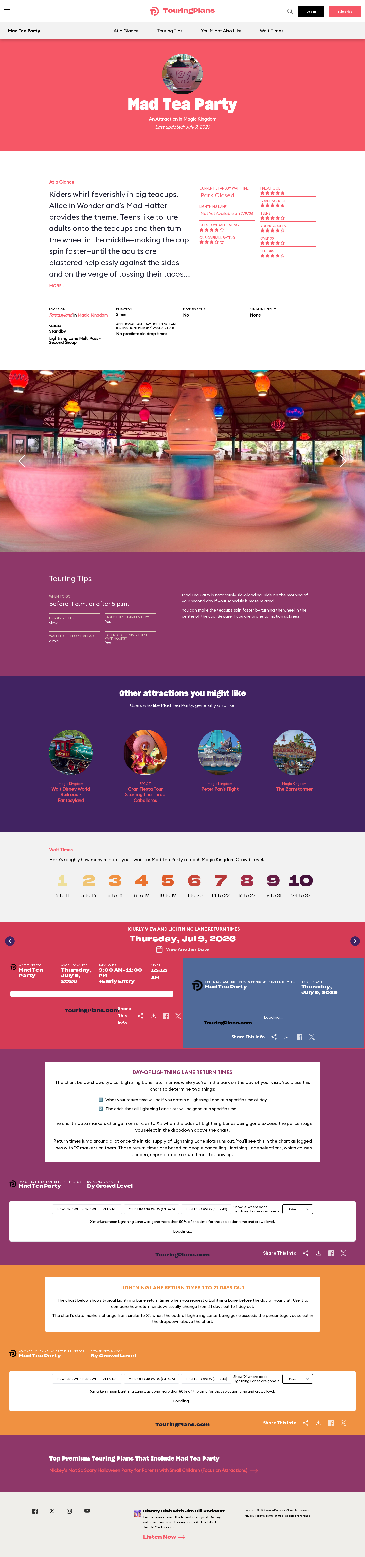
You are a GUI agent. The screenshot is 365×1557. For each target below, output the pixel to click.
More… (56, 285)
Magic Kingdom (199, 119)
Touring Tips (169, 31)
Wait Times (271, 31)
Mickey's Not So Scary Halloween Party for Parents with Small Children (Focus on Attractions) (153, 1470)
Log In (311, 11)
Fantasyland (60, 315)
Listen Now (165, 1537)
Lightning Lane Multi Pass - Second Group (75, 340)
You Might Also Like (221, 31)
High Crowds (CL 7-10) (206, 1209)
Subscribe (345, 11)
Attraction (166, 119)
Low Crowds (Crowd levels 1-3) (87, 1209)
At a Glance (126, 31)
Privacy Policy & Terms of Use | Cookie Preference (277, 1515)
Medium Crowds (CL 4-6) (151, 1209)
